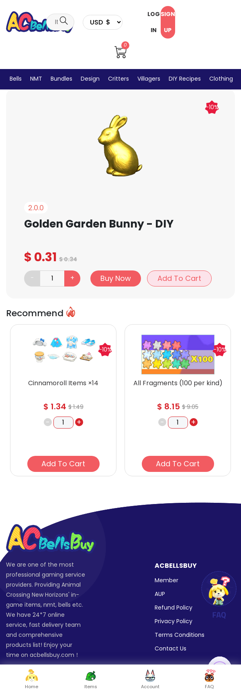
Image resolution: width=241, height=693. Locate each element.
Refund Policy (173, 608)
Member (166, 580)
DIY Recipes (185, 79)
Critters (118, 79)
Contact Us (170, 648)
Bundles (61, 79)
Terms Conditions (179, 635)
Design (90, 79)
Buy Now (115, 278)
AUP (160, 594)
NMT (36, 79)
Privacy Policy (173, 621)
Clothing (221, 79)
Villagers (148, 79)
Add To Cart (179, 278)
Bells (16, 79)
